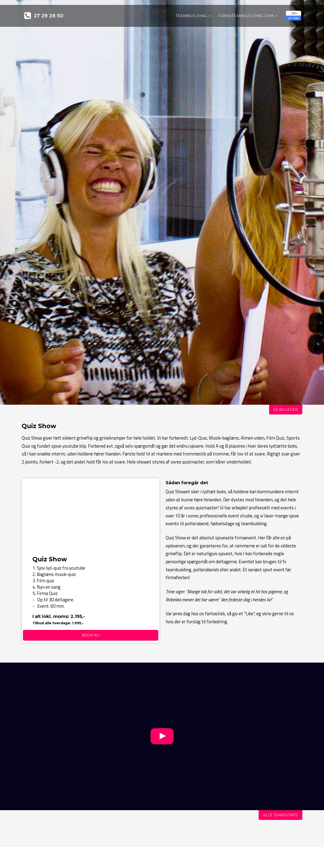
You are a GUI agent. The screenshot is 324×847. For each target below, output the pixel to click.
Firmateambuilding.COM (246, 16)
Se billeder (285, 409)
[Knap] (162, 743)
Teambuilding (191, 16)
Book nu (91, 635)
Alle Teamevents (280, 815)
